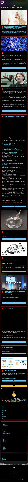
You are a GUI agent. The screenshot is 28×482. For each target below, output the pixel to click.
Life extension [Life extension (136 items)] (8, 400)
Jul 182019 (2, 116)
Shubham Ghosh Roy (5, 426)
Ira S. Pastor (4, 31)
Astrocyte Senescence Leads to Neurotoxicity (11, 53)
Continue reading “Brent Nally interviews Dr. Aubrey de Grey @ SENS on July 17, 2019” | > (12, 202)
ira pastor (21, 32)
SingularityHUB (3, 460)
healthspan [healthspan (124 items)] (18, 399)
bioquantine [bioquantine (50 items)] (12, 398)
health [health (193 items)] (16, 399)
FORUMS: (12, 476)
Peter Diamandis (3, 407)
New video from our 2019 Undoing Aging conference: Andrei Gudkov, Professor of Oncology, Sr (15, 292)
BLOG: (14, 471)
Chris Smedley (4, 450)
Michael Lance (4, 446)
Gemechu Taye (4, 430)
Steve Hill (4, 269)
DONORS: (12, 472)
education (12, 108)
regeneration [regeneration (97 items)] (25, 400)
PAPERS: (15, 475)
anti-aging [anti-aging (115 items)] (6, 398)
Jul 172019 (2, 308)
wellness (12, 33)
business (13, 31)
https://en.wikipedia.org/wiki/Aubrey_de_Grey (13, 148)
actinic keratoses (3, 32)
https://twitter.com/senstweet (12, 153)
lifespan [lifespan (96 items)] (12, 400)
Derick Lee (4, 438)
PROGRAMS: (15, 474)
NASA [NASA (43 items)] (15, 400)
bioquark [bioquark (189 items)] (15, 398)
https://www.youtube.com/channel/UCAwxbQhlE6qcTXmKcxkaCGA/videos (11, 151)
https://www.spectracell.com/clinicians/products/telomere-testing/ (10, 163)
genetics (18, 31)
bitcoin (9, 204)
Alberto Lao (4, 439)
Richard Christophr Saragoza (5, 108)
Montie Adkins (4, 448)
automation (3, 417)
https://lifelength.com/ (4, 164)
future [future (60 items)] (12, 399)
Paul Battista (4, 339)
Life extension (23, 32)
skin (8, 33)
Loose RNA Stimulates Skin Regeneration (10, 258)
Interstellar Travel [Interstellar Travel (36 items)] (2, 400)
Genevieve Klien (4, 236)
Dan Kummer (4, 434)
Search (26, 390)
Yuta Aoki (4, 437)
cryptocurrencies (11, 204)
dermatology (12, 32)
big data (2, 418)
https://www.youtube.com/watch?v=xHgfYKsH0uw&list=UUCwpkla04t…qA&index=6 (13, 193)
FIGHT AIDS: (10, 473)
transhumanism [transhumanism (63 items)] (17, 401)
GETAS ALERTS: (15, 470)
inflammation (19, 32)
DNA (2, 408)
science (23, 31)
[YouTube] (22, 479)
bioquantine (8, 32)
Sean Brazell (4, 442)
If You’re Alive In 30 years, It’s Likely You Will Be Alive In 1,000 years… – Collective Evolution (14, 309)
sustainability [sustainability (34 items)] (12, 401)
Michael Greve (4, 300)
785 (21, 385)
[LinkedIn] (20, 479)
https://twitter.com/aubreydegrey (13, 152)
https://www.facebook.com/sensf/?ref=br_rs (16, 150)
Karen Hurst (4, 432)
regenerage (3, 33)
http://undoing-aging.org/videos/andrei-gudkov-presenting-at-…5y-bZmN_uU (11, 297)
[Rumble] (23, 479)
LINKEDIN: (10, 470)
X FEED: (10, 471)
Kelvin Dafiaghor (4, 431)
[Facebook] (18, 479)
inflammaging (16, 32)
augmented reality (4, 416)
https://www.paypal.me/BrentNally (6, 144)
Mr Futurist (3, 457)
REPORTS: (15, 473)
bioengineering (8, 31)
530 (19, 385)
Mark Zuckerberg (3, 411)
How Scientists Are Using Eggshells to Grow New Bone (12, 232)
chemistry (15, 31)
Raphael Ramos (4, 441)
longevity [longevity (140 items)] (14, 400)
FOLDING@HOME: (9, 474)
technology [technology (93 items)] (14, 401)
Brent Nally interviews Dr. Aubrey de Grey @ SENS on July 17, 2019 (14, 116)
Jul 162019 (2, 370)
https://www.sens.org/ (14, 145)
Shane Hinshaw (4, 440)
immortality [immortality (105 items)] (24, 399)
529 (17, 385)
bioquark (10, 32)
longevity (25, 32)
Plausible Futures (4, 459)
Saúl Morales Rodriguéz (5, 425)
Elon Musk (3, 409)
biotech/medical (11, 31)
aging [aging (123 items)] (2, 398)
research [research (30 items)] (6, 401)
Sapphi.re (11, 479)
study (5, 55)
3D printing (3, 406)
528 (15, 385)
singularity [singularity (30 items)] (9, 401)
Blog (14, 5)
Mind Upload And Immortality (8, 347)
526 (12, 385)
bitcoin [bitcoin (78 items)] (23, 398)
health (19, 31)
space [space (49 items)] (10, 401)
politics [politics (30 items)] (18, 400)
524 (9, 385)
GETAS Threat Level (14, 467)
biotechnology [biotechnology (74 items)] (20, 398)
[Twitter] (19, 479)
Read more (14, 68)
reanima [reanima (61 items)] (20, 400)
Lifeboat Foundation (4, 479)
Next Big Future (3, 458)
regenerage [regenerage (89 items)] (22, 400)
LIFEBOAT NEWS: (15, 469)
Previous (4, 385)
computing (7, 351)
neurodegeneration (6, 64)
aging (6, 31)
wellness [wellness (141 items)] (21, 401)
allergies (6, 32)
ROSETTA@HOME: (9, 475)
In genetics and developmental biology (10, 370)
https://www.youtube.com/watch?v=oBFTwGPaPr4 (8, 161)
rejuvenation (7, 33)
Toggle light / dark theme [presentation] (26, 2)
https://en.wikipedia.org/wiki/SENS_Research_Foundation (13, 149)
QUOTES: (15, 476)
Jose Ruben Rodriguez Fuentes (6, 433)
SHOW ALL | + (3, 451)
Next (24, 385)
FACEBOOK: (10, 469)
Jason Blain (4, 447)
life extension (21, 31)
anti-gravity (3, 413)
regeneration (5, 33)
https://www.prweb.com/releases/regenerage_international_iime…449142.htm (12, 28)
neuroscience (17, 108)
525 (10, 385)
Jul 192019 (2, 27)
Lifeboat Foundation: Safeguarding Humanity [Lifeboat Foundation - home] (12, 2)
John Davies (4, 204)
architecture (3, 414)
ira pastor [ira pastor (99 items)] (5, 400)
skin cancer (10, 33)
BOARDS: (15, 472)
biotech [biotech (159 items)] (18, 398)
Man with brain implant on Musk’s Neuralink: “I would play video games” (14, 89)
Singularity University (4, 410)
